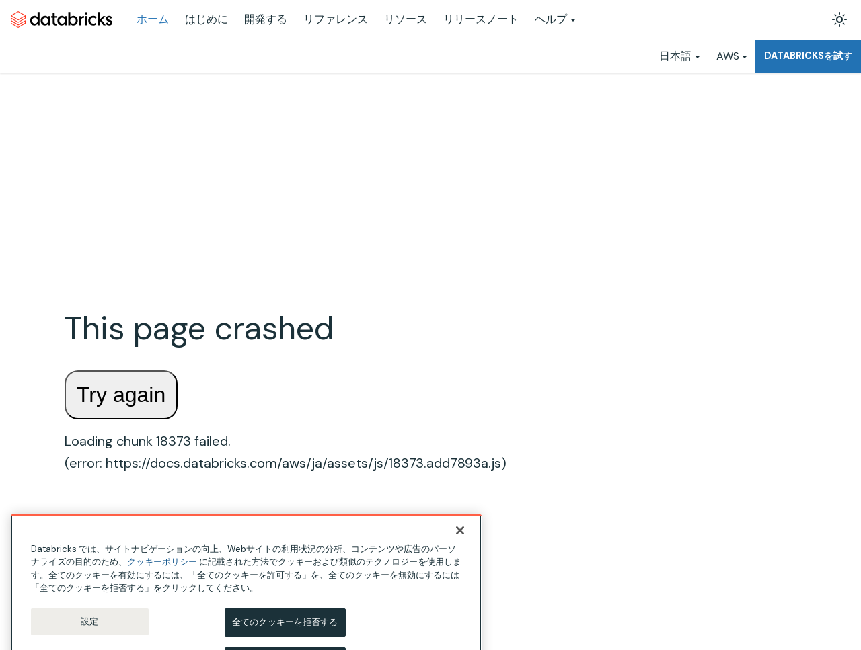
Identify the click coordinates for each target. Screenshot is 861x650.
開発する (265, 19)
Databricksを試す (808, 56)
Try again (121, 394)
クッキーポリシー (162, 575)
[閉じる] (460, 544)
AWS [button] (727, 56)
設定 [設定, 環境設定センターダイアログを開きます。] (89, 635)
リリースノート (481, 19)
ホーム (153, 19)
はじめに (206, 19)
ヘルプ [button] (551, 19)
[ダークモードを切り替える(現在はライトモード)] (839, 19)
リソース (405, 19)
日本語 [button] (675, 56)
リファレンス (335, 19)
